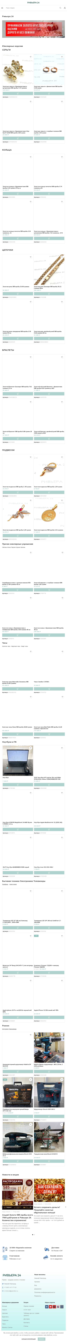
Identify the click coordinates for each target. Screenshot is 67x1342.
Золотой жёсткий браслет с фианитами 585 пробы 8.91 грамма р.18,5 (48, 387)
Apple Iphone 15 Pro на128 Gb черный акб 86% (17, 1011)
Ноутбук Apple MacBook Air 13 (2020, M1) (48, 822)
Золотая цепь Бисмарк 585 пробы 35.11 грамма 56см (48, 287)
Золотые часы (6, 646)
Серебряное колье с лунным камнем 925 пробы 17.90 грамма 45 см (16, 583)
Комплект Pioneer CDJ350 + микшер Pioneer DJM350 (46, 966)
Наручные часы (15, 646)
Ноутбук (6, 777)
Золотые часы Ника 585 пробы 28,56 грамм (17, 727)
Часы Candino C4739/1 (42, 681)
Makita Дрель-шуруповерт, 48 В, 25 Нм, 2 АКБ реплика (48, 1065)
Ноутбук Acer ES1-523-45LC (44, 867)
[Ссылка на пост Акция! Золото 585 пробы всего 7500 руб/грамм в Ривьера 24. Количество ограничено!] (17, 1194)
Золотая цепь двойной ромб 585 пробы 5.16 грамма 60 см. (48, 332)
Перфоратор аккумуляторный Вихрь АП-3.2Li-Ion (16, 1109)
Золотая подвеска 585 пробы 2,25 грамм (17, 530)
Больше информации (29, 1339)
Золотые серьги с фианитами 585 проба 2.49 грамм (48, 87)
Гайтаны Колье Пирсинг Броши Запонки (13, 547)
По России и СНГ (57, 1250)
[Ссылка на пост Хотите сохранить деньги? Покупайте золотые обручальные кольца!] (49, 1194)
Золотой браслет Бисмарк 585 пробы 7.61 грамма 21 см (18, 387)
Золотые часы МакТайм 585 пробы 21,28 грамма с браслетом (48, 727)
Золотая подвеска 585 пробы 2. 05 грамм (17, 487)
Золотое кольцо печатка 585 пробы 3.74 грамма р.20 (48, 187)
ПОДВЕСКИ (8, 450)
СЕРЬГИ (6, 49)
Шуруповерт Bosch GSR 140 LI (45, 1109)
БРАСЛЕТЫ (8, 350)
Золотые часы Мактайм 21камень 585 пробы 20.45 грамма (15, 682)
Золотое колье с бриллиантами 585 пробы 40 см (49, 628)
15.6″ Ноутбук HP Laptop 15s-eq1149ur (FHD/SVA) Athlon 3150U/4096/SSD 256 (48, 778)
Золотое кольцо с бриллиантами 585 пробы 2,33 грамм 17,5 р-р (16, 187)
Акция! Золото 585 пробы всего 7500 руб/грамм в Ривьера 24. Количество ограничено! (17, 1217)
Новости (8, 1211)
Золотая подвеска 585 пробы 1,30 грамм (48, 487)
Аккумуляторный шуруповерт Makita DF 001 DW (17, 1065)
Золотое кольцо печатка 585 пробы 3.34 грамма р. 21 (17, 232)
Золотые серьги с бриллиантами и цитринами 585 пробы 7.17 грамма (15, 87)
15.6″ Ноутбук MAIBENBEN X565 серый (16, 867)
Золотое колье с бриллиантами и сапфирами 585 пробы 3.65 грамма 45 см (16, 628)
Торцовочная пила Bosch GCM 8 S (46, 1154)
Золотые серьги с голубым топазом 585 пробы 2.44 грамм (48, 132)
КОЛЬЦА (7, 150)
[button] (4, 29)
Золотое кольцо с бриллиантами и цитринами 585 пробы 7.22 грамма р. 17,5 (49, 232)
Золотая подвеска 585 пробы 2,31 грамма (49, 530)
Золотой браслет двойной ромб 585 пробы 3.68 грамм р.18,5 (47, 432)
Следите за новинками (17, 1250)
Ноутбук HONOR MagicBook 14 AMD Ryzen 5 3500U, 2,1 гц (17, 823)
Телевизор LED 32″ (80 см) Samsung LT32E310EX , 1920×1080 (15, 921)
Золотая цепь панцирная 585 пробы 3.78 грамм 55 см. (17, 332)
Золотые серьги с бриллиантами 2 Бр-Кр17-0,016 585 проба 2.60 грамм (16, 132)
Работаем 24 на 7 (10, 1259)
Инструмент (5, 1029)
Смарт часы (24, 646)
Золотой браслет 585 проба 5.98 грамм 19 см (18, 432)
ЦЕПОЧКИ (7, 250)
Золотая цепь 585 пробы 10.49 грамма (16, 286)
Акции (3, 1211)
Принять (41, 1339)
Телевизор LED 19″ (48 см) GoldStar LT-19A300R (48, 921)
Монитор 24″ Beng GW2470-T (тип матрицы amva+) (15, 966)
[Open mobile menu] (2, 8)
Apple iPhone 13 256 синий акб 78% (46, 1010)
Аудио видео (13, 884)
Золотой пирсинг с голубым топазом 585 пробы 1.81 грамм (48, 583)
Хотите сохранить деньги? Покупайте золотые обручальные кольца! (47, 1217)
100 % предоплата (56, 1259)
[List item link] (49, 1278)
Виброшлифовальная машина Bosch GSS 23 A (17, 1154)
